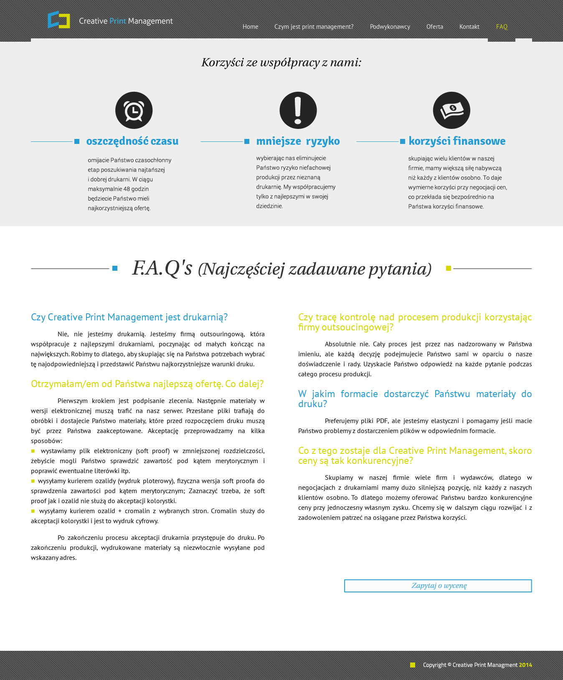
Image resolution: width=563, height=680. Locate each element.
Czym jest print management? (314, 26)
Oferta (434, 26)
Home (251, 26)
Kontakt (469, 26)
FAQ (501, 26)
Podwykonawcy (390, 26)
